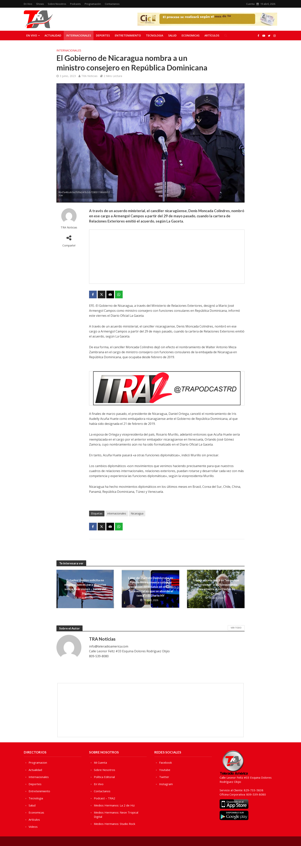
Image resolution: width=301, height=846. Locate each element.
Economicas (190, 35)
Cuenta (250, 4)
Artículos (211, 35)
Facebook (165, 762)
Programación (93, 4)
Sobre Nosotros (57, 4)
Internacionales (78, 35)
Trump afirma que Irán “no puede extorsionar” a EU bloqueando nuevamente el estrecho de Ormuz (216, 586)
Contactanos (112, 4)
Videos (33, 827)
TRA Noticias (89, 76)
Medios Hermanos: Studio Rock (114, 824)
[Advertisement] (167, 257)
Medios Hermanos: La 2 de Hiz (114, 805)
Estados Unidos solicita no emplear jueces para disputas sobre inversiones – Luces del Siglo (85, 586)
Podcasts (75, 4)
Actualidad (53, 35)
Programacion (38, 762)
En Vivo (28, 4)
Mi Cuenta (100, 762)
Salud (172, 35)
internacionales (116, 513)
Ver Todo (236, 627)
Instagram (166, 784)
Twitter (164, 777)
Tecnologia (154, 35)
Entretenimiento (128, 35)
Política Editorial (104, 777)
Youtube (164, 770)
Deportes (103, 35)
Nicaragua (137, 513)
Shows (40, 4)
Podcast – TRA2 (104, 798)
